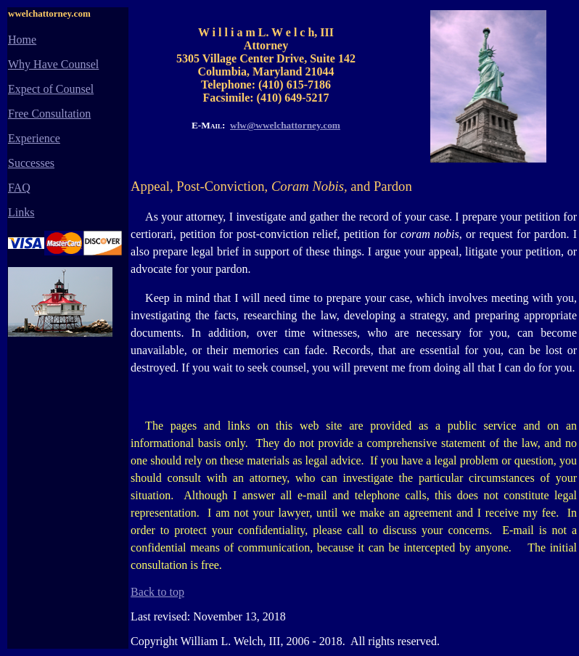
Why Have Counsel (53, 64)
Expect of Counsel (51, 89)
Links (21, 212)
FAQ (19, 187)
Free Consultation (49, 113)
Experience (34, 138)
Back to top (157, 592)
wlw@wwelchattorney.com (285, 125)
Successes (31, 163)
